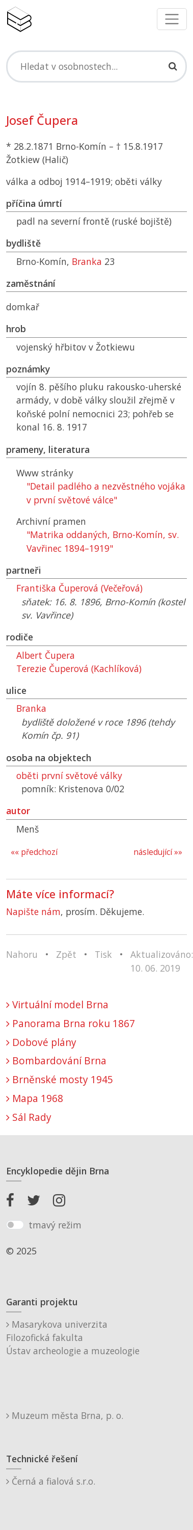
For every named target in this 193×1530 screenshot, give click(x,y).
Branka (87, 261)
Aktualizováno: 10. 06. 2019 (161, 961)
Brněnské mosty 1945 (59, 1079)
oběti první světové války (69, 775)
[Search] (96, 66)
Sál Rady (28, 1117)
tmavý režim (55, 1225)
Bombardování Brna (56, 1060)
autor (18, 810)
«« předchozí (34, 852)
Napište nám (33, 911)
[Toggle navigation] (172, 19)
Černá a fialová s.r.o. (50, 1481)
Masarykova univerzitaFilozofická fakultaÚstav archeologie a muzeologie (73, 1337)
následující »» (157, 852)
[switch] (15, 1224)
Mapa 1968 (34, 1098)
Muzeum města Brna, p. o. (64, 1415)
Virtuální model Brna (57, 1004)
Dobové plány (41, 1042)
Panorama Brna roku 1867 (70, 1023)
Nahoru (22, 954)
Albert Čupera (45, 655)
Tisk (103, 954)
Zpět (66, 954)
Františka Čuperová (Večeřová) (79, 588)
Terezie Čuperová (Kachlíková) (79, 668)
